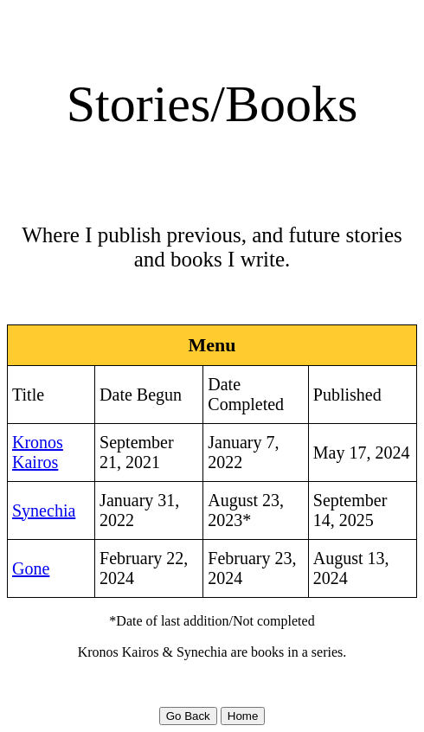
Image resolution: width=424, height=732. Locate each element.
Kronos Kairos (37, 452)
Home (243, 716)
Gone (30, 568)
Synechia (43, 510)
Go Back (188, 716)
